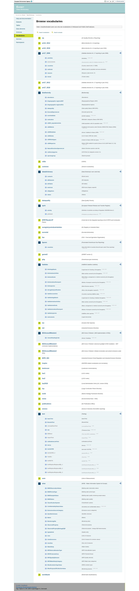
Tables (18, 25)
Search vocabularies (44, 32)
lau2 (43, 378)
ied (43, 328)
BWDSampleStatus (52, 495)
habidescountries (52, 293)
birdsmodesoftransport (54, 282)
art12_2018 (46, 48)
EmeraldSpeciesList (53, 112)
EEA (24, 1)
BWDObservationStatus (54, 488)
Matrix (49, 517)
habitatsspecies (52, 313)
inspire (44, 363)
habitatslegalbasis (52, 297)
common (45, 166)
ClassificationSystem (53, 502)
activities (50, 58)
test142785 (50, 449)
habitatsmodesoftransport (55, 309)
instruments (50, 317)
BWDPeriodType (52, 492)
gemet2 (44, 254)
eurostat (45, 232)
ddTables (50, 183)
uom (43, 478)
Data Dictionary (30, 15)
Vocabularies (20, 35)
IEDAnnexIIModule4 (49, 351)
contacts (50, 176)
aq (43, 38)
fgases (44, 242)
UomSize (50, 543)
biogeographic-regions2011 (55, 104)
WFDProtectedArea (53, 554)
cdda (44, 161)
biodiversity (46, 92)
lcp (43, 388)
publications (46, 404)
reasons (49, 73)
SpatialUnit (50, 532)
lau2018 (45, 383)
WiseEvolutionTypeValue (54, 565)
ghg (43, 259)
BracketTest (50, 422)
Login (107, 1)
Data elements (20, 29)
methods (50, 69)
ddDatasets (50, 180)
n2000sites (50, 136)
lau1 (43, 373)
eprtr (44, 205)
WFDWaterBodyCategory (54, 561)
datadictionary (47, 172)
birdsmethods (51, 277)
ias (43, 323)
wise (43, 483)
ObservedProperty (52, 525)
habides (45, 264)
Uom (48, 536)
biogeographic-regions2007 (55, 101)
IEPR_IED (45, 358)
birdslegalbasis (51, 269)
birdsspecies (51, 286)
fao (43, 237)
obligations (50, 191)
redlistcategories (52, 152)
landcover (45, 368)
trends (49, 76)
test (43, 414)
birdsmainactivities (53, 273)
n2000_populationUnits (54, 123)
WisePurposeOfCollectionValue (56, 568)
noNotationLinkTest (53, 441)
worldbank (46, 574)
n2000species (51, 143)
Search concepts (58, 32)
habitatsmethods (52, 305)
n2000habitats (51, 132)
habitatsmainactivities (53, 301)
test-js (49, 445)
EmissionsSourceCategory (55, 510)
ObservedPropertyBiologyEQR (56, 528)
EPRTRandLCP (47, 220)
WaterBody (50, 546)
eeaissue (50, 187)
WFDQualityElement (53, 557)
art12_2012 (46, 43)
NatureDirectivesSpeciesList (55, 148)
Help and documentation (23, 18)
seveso (44, 409)
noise (44, 398)
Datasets (19, 22)
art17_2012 (46, 82)
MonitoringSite (51, 521)
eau (48, 430)
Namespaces (20, 42)
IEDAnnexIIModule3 (49, 344)
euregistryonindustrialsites (52, 227)
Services (18, 39)
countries (50, 65)
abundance (50, 97)
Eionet (23, 15)
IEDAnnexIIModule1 (49, 333)
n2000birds (50, 127)
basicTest (50, 418)
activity (49, 210)
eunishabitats (51, 115)
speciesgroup (51, 155)
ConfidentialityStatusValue (55, 506)
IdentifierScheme (52, 514)
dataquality (50, 108)
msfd (44, 393)
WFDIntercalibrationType (54, 550)
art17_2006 (46, 53)
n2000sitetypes (51, 139)
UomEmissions (51, 539)
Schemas (19, 32)
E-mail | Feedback (21, 585)
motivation (50, 119)
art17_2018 (46, 87)
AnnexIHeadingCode (53, 338)
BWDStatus (50, 499)
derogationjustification (54, 290)
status (49, 194)
